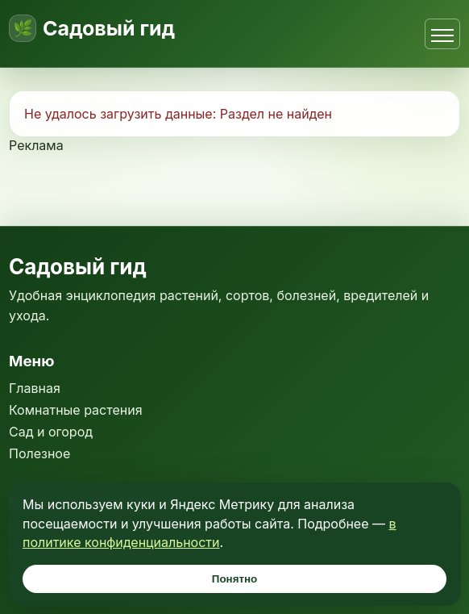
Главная (34, 388)
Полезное (39, 453)
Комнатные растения (76, 410)
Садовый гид (109, 29)
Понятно (234, 579)
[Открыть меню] (442, 34)
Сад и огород (51, 432)
